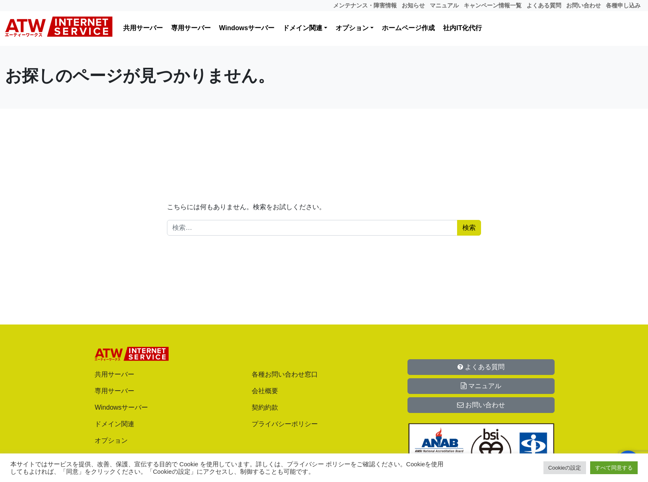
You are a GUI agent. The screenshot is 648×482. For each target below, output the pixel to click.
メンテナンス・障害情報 (365, 5)
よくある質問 (543, 5)
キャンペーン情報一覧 (493, 5)
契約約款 (265, 407)
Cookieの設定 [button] (564, 468)
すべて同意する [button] (614, 468)
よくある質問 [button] (481, 366)
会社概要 (265, 390)
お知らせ (413, 5)
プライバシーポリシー (285, 423)
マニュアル (444, 5)
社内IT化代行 (462, 27)
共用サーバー (143, 27)
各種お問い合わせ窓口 (285, 374)
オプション (352, 27)
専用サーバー (191, 27)
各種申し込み (623, 5)
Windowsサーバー (246, 27)
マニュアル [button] (481, 385)
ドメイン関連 (302, 27)
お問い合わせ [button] (481, 404)
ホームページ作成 (408, 27)
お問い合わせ (583, 5)
